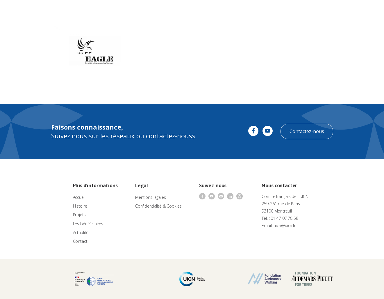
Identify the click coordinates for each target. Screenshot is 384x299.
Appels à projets (154, 10)
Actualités (246, 10)
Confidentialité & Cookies (158, 206)
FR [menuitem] (364, 10)
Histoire (80, 206)
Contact (267, 10)
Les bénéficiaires (88, 224)
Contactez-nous (307, 131)
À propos (125, 10)
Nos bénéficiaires (216, 10)
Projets (79, 214)
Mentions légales (150, 197)
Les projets (184, 10)
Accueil (79, 197)
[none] (367, 10)
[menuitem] (367, 10)
